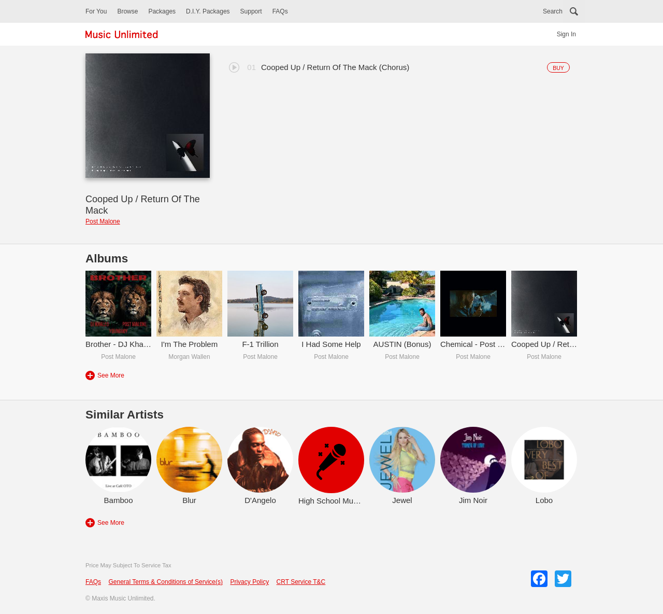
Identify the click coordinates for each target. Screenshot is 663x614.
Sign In (566, 34)
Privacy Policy (249, 581)
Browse (127, 11)
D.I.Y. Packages (208, 11)
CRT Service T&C (301, 581)
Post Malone (102, 221)
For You (96, 11)
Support (251, 11)
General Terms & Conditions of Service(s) (165, 581)
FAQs (280, 11)
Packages (162, 11)
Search (553, 11)
